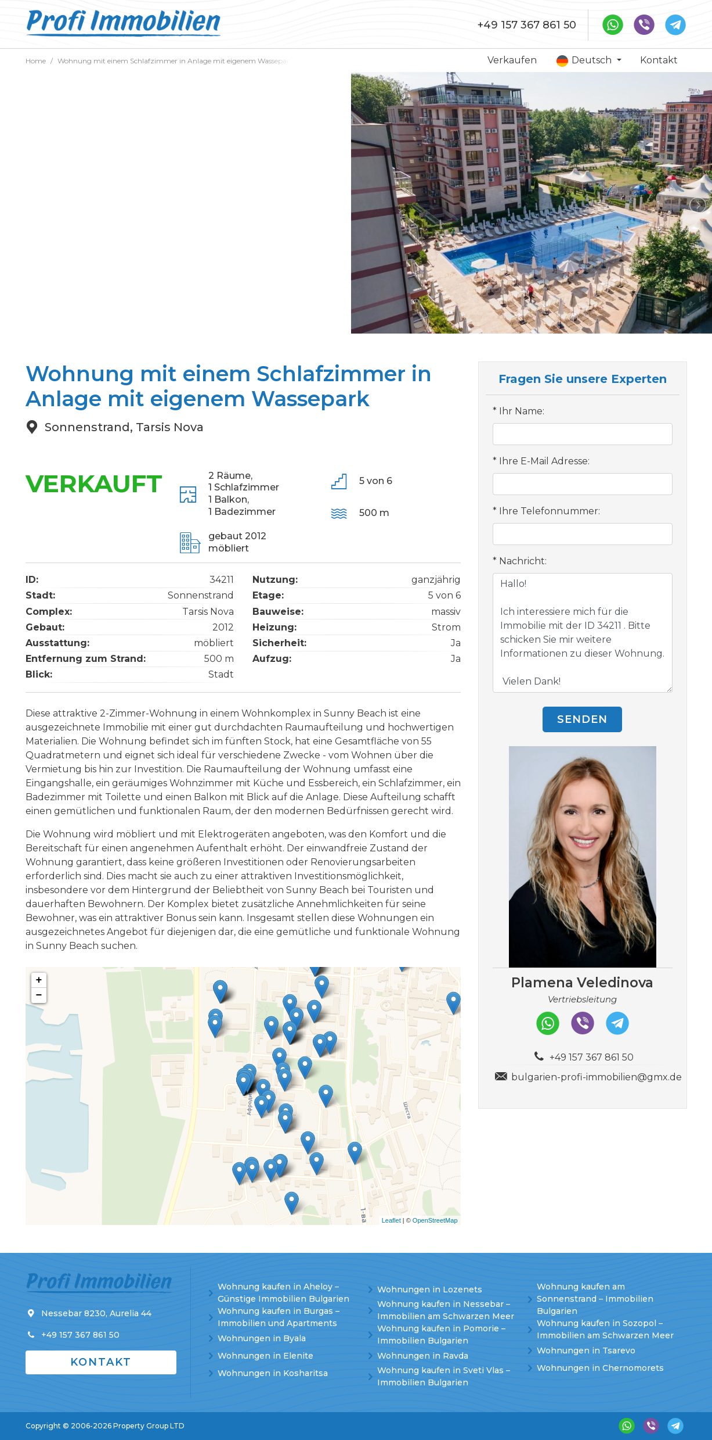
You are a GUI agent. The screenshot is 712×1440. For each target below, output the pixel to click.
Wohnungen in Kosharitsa (273, 1373)
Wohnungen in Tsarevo (586, 1350)
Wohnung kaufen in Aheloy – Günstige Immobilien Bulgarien (283, 1292)
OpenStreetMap (435, 1220)
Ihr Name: (521, 411)
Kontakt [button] (101, 1362)
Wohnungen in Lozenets (429, 1289)
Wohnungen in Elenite (265, 1356)
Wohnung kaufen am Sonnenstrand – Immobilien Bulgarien (595, 1298)
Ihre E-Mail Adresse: (544, 461)
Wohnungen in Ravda (422, 1356)
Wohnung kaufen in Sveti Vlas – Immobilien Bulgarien (443, 1376)
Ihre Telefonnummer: (549, 511)
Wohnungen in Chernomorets (600, 1368)
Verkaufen (512, 60)
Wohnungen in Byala (262, 1338)
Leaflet (391, 1220)
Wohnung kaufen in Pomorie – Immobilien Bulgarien (441, 1334)
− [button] (39, 995)
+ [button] (39, 980)
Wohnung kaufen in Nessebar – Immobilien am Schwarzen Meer (445, 1310)
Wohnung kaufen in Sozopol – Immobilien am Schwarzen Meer (605, 1329)
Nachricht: (523, 561)
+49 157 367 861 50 (527, 25)
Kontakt (659, 60)
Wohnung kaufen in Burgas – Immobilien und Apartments (278, 1317)
